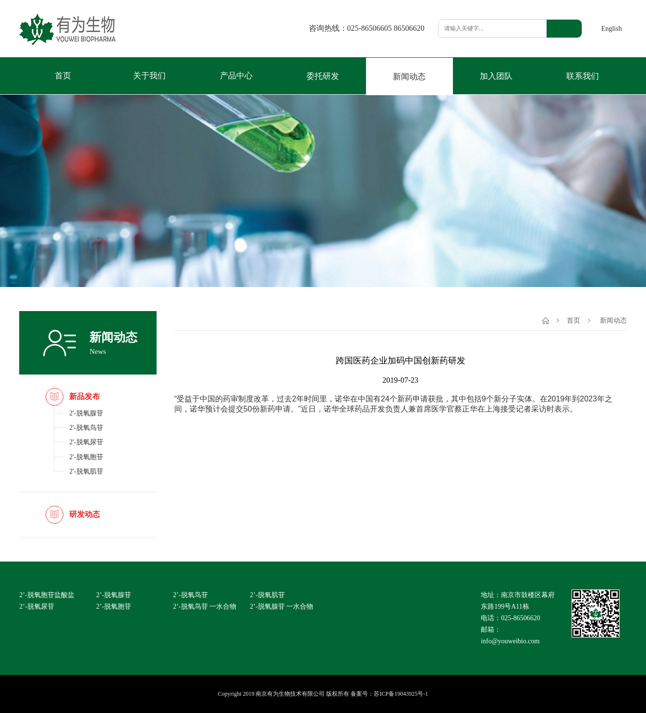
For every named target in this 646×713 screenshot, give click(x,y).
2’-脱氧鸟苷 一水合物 (204, 606)
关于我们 (149, 75)
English (611, 28)
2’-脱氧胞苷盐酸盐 (46, 595)
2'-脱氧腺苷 (86, 413)
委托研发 (322, 76)
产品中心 (236, 75)
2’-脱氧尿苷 (36, 606)
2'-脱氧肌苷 (86, 471)
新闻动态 (409, 76)
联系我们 (582, 76)
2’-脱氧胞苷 (113, 606)
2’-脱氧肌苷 (267, 595)
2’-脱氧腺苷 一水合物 (281, 606)
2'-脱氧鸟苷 (86, 427)
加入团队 (496, 76)
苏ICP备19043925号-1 (401, 693)
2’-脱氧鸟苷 (190, 595)
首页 (63, 75)
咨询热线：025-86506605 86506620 (367, 28)
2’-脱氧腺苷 (113, 595)
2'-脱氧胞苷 (86, 457)
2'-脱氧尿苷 (86, 442)
